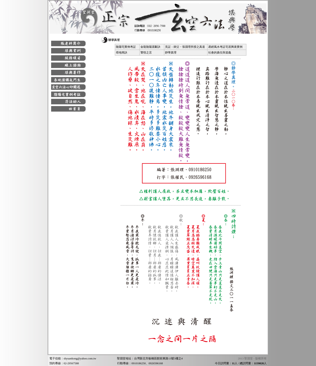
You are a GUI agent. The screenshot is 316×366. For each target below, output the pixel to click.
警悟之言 (146, 52)
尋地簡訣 (121, 52)
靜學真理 (170, 52)
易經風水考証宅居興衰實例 (225, 46)
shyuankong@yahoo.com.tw (80, 358)
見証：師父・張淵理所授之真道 (185, 46)
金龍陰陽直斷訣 (150, 46)
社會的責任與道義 (219, 52)
